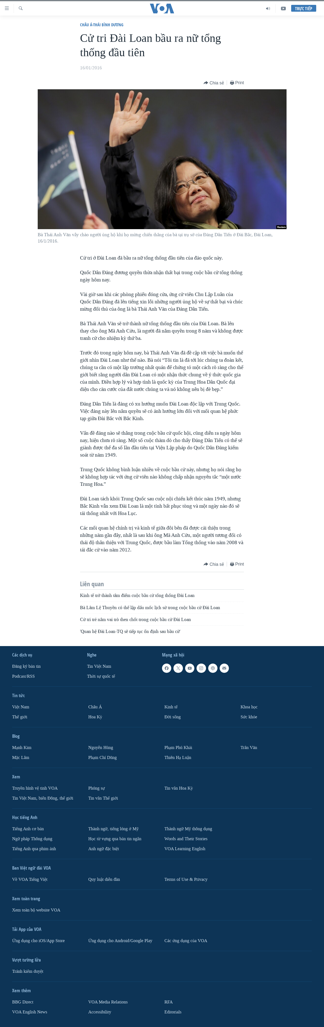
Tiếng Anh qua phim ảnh (34, 849)
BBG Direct (22, 1002)
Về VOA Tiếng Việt (29, 879)
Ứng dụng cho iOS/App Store (38, 941)
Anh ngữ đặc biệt (103, 849)
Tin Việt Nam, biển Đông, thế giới (42, 798)
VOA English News (29, 1012)
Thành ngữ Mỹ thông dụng (188, 829)
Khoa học (249, 707)
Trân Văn (249, 747)
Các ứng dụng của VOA (185, 941)
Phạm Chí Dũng (102, 757)
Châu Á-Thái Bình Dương (101, 24)
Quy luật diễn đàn (104, 879)
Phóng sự (96, 788)
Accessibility (99, 1012)
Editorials (172, 1012)
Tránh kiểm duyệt (27, 971)
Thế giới (19, 717)
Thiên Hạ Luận (177, 757)
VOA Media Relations (108, 1002)
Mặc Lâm (20, 757)
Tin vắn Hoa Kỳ (178, 788)
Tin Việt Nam (99, 666)
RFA (168, 1002)
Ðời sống (172, 717)
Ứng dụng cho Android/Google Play (120, 941)
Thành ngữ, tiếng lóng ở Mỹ (113, 829)
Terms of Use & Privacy (185, 879)
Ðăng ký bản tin (26, 666)
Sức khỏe (249, 717)
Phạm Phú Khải (178, 747)
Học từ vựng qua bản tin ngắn (114, 839)
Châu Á (95, 707)
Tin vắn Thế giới (103, 798)
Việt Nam (20, 707)
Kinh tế (171, 707)
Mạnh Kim (21, 747)
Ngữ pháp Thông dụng (32, 839)
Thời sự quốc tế (101, 676)
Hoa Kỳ (95, 717)
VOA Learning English (184, 849)
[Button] (214, 83)
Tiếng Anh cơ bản (28, 829)
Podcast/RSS (23, 676)
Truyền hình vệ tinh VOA (35, 788)
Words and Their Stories (185, 839)
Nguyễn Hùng (100, 747)
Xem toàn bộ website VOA (36, 910)
